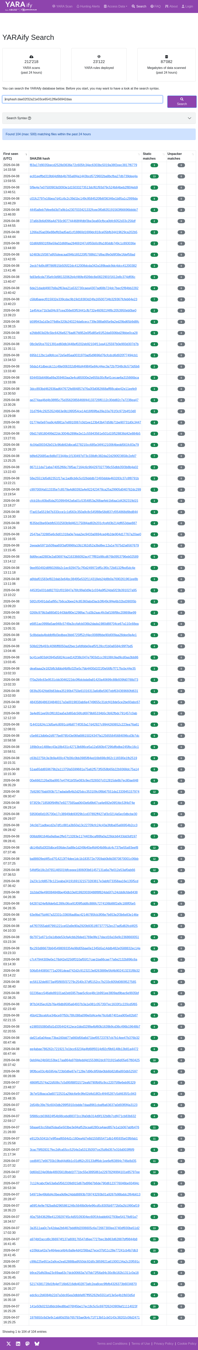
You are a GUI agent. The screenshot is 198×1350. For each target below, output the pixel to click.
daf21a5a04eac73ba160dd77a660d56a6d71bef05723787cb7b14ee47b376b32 (85, 1037)
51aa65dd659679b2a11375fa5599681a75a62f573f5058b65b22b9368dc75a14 (84, 769)
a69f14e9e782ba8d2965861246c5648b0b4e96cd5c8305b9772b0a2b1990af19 (84, 1205)
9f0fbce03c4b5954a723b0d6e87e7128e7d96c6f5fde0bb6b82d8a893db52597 (84, 1071)
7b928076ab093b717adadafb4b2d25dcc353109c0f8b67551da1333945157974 (84, 791)
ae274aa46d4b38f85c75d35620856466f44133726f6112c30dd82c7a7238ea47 (84, 400)
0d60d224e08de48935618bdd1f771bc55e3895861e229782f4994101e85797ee (85, 1172)
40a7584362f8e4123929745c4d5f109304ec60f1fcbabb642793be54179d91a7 (84, 1216)
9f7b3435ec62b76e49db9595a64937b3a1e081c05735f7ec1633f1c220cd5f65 (83, 1004)
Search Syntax (18, 118)
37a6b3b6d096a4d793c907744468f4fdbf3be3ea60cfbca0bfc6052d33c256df (83, 221)
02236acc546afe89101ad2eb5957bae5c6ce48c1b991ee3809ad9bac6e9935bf (84, 993)
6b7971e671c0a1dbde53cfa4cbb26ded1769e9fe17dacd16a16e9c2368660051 (84, 937)
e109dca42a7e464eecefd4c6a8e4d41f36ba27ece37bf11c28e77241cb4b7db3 (84, 1250)
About (171, 6)
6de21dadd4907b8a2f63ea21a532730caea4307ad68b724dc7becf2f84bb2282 (84, 288)
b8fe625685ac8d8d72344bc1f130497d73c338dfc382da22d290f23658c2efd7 (83, 456)
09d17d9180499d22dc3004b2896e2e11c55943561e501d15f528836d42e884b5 (85, 433)
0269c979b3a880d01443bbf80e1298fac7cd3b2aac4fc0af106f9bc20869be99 (83, 612)
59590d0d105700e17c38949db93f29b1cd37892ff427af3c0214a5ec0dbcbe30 (83, 814)
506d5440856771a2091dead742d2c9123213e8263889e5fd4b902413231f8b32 (85, 970)
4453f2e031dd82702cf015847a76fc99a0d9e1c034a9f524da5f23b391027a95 (83, 590)
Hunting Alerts (88, 6)
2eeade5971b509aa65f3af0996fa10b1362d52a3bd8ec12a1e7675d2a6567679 (84, 545)
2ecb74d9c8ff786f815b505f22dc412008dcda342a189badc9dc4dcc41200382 (83, 265)
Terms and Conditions (112, 1343)
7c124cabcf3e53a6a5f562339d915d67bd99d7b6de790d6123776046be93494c (84, 1183)
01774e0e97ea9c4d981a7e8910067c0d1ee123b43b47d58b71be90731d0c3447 (85, 422)
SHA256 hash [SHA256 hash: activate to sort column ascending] (40, 158)
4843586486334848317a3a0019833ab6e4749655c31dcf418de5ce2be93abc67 (85, 702)
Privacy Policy (163, 1343)
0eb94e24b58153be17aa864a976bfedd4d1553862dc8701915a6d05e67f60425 (85, 1060)
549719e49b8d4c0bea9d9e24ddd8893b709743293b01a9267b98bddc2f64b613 (85, 1194)
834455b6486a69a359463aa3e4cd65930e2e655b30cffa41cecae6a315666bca (84, 377)
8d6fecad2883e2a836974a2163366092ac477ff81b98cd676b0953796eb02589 (84, 556)
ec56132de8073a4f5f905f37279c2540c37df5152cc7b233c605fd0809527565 (83, 981)
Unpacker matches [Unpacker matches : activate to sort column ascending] (175, 156)
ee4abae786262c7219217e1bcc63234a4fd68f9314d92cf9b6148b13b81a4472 (84, 1049)
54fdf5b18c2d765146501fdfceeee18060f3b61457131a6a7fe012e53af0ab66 (82, 870)
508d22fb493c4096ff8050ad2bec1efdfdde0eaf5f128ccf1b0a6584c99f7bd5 (81, 646)
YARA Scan (62, 6)
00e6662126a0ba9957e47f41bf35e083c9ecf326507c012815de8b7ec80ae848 (84, 780)
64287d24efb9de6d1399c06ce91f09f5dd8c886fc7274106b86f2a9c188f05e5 (83, 903)
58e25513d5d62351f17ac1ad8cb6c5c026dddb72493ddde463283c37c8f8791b (84, 478)
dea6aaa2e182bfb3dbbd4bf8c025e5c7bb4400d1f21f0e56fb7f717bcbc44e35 (83, 668)
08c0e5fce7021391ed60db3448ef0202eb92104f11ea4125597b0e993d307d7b (84, 344)
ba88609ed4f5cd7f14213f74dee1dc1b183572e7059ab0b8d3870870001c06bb (84, 858)
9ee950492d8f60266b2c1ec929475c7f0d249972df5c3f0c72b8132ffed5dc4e (82, 567)
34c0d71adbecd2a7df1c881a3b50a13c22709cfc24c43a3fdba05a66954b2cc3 (84, 825)
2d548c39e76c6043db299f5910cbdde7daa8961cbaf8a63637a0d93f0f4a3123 (84, 1105)
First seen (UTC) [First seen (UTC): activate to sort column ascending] (10, 156)
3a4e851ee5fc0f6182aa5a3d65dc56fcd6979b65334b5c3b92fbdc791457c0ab (83, 713)
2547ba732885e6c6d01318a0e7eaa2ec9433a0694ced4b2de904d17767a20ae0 (85, 534)
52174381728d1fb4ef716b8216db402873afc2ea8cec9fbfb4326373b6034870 (83, 1284)
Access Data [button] (114, 6)
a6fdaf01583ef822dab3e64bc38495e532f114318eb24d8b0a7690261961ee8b (84, 579)
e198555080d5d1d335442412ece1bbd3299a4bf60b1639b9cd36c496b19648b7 (85, 1026)
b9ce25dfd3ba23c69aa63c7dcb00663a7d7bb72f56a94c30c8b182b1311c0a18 (84, 1272)
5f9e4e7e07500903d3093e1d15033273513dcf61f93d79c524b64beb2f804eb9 (84, 187)
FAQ (155, 6)
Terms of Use (140, 1343)
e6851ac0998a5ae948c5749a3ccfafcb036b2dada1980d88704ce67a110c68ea (84, 623)
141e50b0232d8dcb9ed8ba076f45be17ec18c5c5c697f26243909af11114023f (83, 1306)
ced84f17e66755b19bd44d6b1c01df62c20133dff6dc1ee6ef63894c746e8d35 (83, 1161)
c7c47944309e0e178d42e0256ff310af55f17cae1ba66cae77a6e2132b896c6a (83, 959)
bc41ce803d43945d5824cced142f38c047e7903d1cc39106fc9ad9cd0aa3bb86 (84, 657)
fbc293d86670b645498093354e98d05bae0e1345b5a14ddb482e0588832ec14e (85, 948)
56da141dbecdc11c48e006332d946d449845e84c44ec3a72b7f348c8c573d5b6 (85, 366)
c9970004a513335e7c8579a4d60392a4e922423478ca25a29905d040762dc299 (85, 489)
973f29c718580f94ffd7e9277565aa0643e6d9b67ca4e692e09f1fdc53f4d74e (82, 802)
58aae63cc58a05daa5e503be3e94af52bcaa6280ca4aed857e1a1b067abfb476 (84, 1127)
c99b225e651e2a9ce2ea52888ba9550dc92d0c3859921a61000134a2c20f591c (85, 1261)
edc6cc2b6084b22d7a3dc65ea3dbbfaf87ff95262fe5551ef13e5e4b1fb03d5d (82, 1295)
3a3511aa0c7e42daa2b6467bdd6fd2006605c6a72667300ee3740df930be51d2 (85, 1228)
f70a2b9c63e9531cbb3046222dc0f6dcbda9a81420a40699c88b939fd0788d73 (84, 679)
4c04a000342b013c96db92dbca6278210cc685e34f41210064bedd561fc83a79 (84, 444)
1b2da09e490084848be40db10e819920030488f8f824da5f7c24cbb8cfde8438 (84, 892)
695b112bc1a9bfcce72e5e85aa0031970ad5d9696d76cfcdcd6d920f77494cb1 (84, 355)
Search (138, 6)
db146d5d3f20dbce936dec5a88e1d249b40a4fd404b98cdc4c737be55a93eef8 (84, 847)
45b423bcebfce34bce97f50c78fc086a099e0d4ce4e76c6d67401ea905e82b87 (84, 1015)
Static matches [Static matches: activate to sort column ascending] (149, 156)
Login (187, 6)
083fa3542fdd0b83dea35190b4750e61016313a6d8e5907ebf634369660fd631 (84, 691)
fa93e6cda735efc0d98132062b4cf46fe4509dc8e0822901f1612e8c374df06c (82, 277)
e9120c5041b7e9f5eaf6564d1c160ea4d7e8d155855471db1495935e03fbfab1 (84, 1138)
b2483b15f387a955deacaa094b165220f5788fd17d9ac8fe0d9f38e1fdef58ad (82, 254)
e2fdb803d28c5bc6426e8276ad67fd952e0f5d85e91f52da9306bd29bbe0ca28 (84, 333)
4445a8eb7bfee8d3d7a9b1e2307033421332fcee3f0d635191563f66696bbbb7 (84, 209)
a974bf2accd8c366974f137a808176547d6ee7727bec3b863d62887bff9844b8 (84, 1239)
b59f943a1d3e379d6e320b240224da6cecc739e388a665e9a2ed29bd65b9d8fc (84, 321)
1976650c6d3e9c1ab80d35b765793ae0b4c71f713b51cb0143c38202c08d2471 (85, 1317)
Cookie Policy (186, 1343)
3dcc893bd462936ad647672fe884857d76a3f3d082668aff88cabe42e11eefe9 (83, 388)
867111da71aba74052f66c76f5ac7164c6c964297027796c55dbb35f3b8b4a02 (84, 467)
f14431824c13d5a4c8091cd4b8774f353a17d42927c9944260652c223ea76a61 (84, 724)
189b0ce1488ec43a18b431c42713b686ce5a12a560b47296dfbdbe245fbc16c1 (84, 747)
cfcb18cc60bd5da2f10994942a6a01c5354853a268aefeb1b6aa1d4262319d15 (84, 500)
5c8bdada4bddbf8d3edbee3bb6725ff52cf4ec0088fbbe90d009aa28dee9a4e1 (83, 635)
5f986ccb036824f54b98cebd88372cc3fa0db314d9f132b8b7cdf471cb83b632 (83, 1116)
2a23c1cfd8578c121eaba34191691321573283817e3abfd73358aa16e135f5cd (84, 881)
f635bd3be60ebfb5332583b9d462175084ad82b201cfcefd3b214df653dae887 (83, 523)
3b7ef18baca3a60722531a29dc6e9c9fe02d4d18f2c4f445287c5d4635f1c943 (83, 1093)
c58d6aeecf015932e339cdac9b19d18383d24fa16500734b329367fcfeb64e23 (83, 299)
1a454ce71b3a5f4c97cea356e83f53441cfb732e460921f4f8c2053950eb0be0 (83, 310)
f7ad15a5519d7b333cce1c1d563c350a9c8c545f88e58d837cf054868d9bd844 (84, 512)
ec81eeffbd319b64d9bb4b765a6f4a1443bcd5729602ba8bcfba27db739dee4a (84, 176)
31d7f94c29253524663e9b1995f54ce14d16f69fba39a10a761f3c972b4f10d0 (83, 411)
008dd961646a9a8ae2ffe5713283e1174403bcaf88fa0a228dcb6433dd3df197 (83, 836)
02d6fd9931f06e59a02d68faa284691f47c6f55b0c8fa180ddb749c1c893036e (83, 243)
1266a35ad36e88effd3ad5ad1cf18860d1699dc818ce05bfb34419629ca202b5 (84, 232)
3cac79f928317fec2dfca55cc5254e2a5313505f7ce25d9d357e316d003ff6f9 (82, 1149)
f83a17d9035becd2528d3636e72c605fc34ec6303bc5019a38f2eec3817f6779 (83, 165)
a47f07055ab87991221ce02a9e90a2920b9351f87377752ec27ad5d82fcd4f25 (84, 926)
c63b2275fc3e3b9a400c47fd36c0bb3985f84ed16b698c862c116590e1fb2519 (83, 758)
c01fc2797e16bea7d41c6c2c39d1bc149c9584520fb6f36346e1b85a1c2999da (84, 198)
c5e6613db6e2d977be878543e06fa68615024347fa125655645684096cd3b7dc (84, 735)
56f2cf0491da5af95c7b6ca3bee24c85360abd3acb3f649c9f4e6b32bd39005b (83, 601)
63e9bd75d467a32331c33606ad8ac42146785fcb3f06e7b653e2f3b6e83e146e (84, 914)
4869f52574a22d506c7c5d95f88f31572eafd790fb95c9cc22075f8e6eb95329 (83, 1082)
